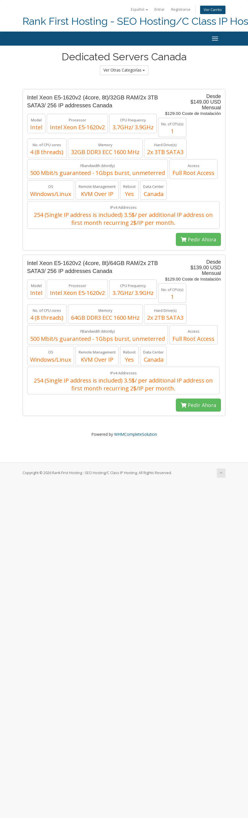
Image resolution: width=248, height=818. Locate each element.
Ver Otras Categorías (124, 70)
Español (139, 9)
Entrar (159, 9)
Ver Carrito (213, 9)
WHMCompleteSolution (135, 434)
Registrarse (181, 9)
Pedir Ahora (198, 239)
